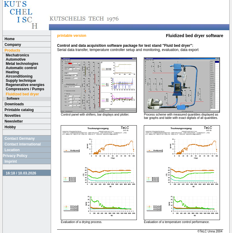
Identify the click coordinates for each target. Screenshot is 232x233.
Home (9, 39)
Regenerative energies (25, 85)
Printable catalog (19, 110)
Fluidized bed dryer (22, 94)
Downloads (14, 104)
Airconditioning (19, 76)
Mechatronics (17, 55)
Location (12, 150)
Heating (12, 72)
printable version (71, 36)
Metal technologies (22, 64)
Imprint (11, 161)
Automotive (16, 59)
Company (13, 45)
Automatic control (21, 68)
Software (13, 98)
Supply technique (21, 80)
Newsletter (14, 121)
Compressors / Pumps (25, 89)
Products (12, 50)
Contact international (23, 144)
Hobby (10, 127)
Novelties (13, 115)
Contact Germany (20, 138)
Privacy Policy (15, 156)
